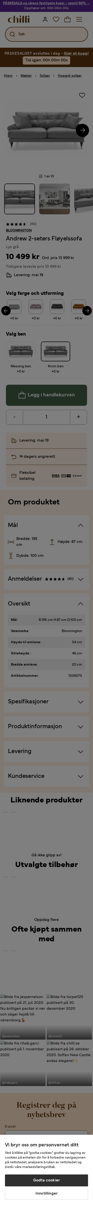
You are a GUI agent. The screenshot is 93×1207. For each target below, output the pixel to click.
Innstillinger (46, 1193)
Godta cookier (46, 1180)
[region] (46, 1171)
